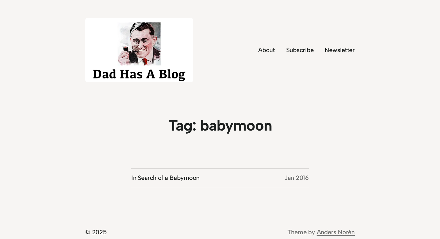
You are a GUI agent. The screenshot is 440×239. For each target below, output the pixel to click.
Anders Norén (336, 232)
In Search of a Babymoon (165, 178)
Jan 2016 (297, 178)
